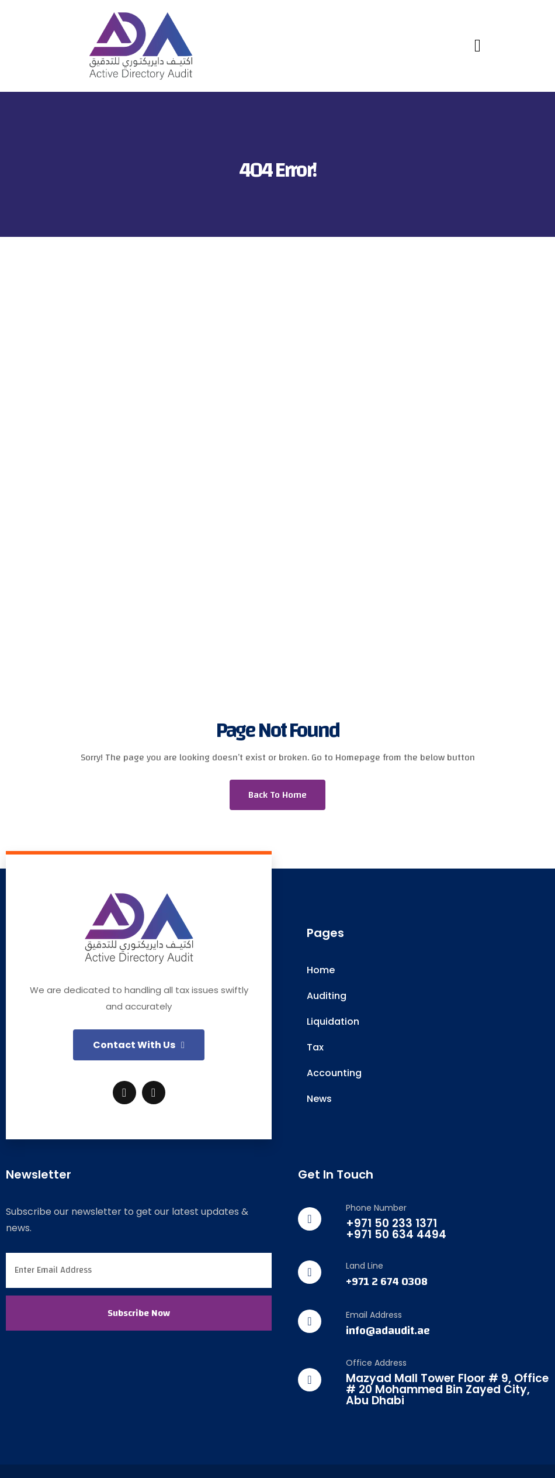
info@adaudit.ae (388, 1331)
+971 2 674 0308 (387, 1282)
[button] (138, 1044)
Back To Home (277, 795)
